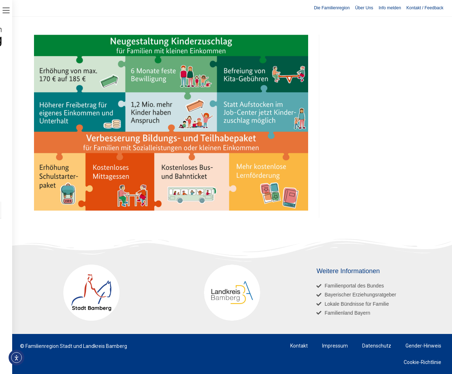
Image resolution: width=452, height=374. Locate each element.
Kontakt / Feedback (425, 7)
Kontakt (299, 346)
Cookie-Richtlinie (422, 362)
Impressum (335, 346)
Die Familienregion (332, 7)
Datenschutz (376, 346)
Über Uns (364, 7)
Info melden (390, 7)
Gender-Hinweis (423, 346)
